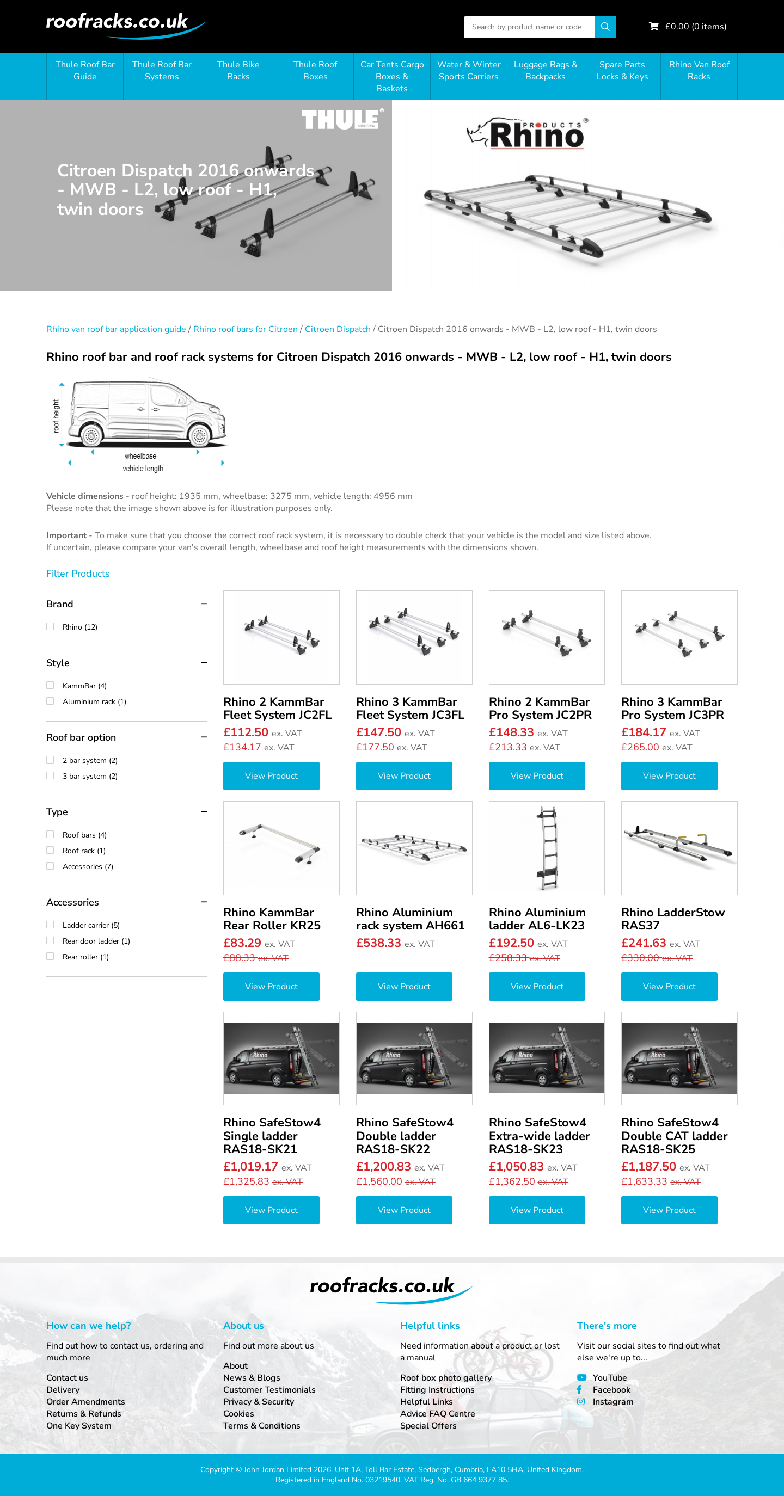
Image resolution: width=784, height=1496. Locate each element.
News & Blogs (251, 1378)
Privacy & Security (258, 1402)
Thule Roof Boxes (315, 71)
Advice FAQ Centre (437, 1414)
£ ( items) (696, 27)
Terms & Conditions (262, 1426)
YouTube (610, 1378)
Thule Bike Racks (238, 71)
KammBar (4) (135, 686)
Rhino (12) (135, 627)
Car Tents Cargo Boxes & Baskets (392, 77)
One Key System (79, 1426)
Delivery (62, 1390)
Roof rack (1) (135, 851)
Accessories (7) (135, 866)
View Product (271, 776)
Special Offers (428, 1426)
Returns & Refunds (83, 1414)
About (235, 1366)
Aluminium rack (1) (135, 702)
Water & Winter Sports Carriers (469, 71)
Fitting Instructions (437, 1390)
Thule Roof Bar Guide (85, 71)
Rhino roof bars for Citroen (245, 329)
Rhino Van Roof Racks (699, 71)
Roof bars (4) (135, 835)
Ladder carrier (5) (135, 925)
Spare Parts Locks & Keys (622, 71)
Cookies (238, 1414)
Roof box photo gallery (446, 1378)
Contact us (67, 1378)
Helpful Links (426, 1402)
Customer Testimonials (269, 1390)
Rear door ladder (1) (135, 941)
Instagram (613, 1402)
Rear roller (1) (135, 957)
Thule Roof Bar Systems (162, 71)
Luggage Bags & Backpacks (546, 71)
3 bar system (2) (135, 776)
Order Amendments (85, 1402)
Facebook (611, 1390)
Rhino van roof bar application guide (116, 329)
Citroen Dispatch (338, 329)
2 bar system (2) (135, 760)
